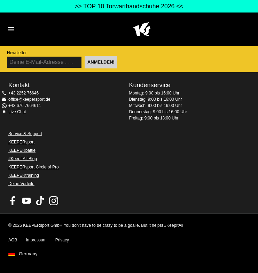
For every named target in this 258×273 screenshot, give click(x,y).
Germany (28, 253)
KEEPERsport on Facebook (12, 200)
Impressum (36, 240)
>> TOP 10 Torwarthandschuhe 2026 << (129, 6)
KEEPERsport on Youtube (26, 200)
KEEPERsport (21, 142)
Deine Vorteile (21, 183)
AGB (12, 240)
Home (141, 29)
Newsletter (17, 52)
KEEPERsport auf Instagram (53, 200)
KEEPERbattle (22, 150)
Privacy (62, 240)
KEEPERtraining (23, 175)
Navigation (11, 29)
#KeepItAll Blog (22, 158)
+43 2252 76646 (23, 93)
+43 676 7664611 (24, 105)
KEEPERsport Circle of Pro (33, 167)
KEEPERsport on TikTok (40, 200)
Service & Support (25, 133)
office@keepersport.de (29, 99)
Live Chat (17, 111)
